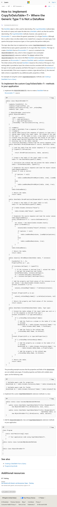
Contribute (31, 502)
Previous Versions (15, 502)
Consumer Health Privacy (8, 504)
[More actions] (54, 6)
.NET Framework (17, 6)
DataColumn (50, 68)
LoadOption (41, 60)
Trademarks (31, 504)
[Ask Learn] (45, 6)
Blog (23, 502)
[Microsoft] (28, 2)
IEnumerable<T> (6, 36)
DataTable (7, 29)
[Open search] (49, 2)
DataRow (45, 36)
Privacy (38, 502)
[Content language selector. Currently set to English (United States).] (9, 497)
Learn (3, 6)
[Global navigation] (2, 2)
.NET (9, 6)
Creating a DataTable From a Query (15, 463)
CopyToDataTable (40, 29)
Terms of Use (22, 504)
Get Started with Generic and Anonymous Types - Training (17, 483)
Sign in (54, 2)
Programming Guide (11, 466)
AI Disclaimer (4, 502)
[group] (30, 233)
